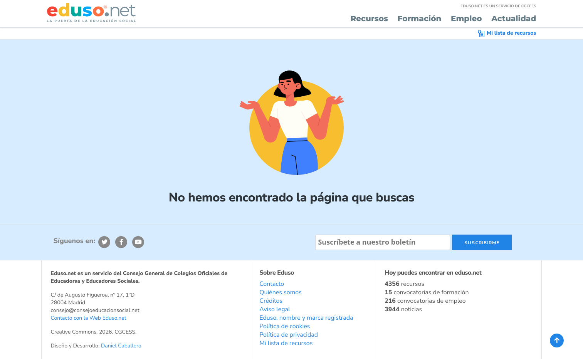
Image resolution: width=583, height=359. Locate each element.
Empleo (466, 18)
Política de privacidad (288, 334)
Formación (420, 18)
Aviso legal (274, 309)
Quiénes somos (280, 292)
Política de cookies (284, 326)
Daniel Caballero (121, 345)
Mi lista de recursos (506, 33)
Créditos (270, 301)
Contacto (271, 284)
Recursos (369, 18)
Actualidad (513, 18)
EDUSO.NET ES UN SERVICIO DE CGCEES (498, 6)
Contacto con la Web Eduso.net (88, 318)
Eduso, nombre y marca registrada (306, 318)
